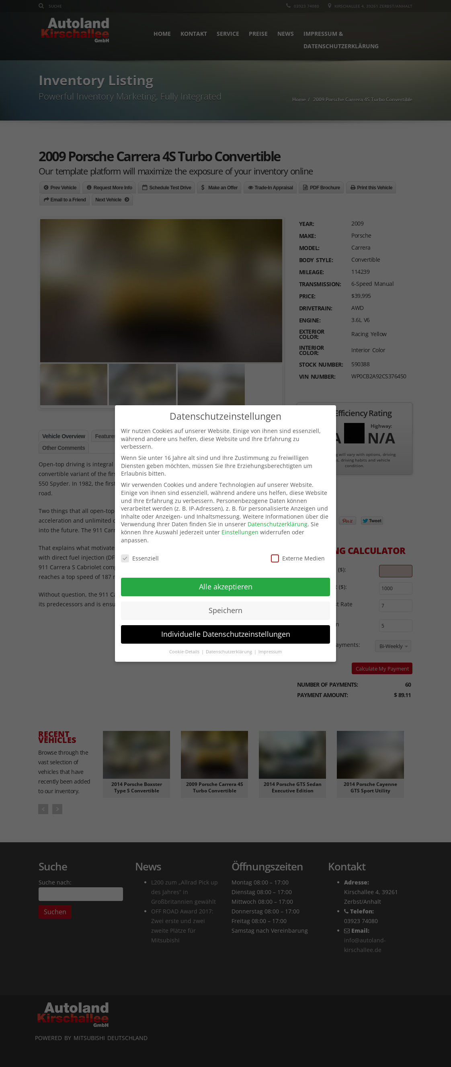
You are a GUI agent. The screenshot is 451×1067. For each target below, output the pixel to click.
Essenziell (140, 558)
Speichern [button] (225, 610)
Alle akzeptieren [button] (225, 586)
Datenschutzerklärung (278, 524)
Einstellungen (239, 532)
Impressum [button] (270, 652)
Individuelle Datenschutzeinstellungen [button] (225, 634)
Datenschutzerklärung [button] (229, 652)
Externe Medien (298, 558)
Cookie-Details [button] (185, 652)
